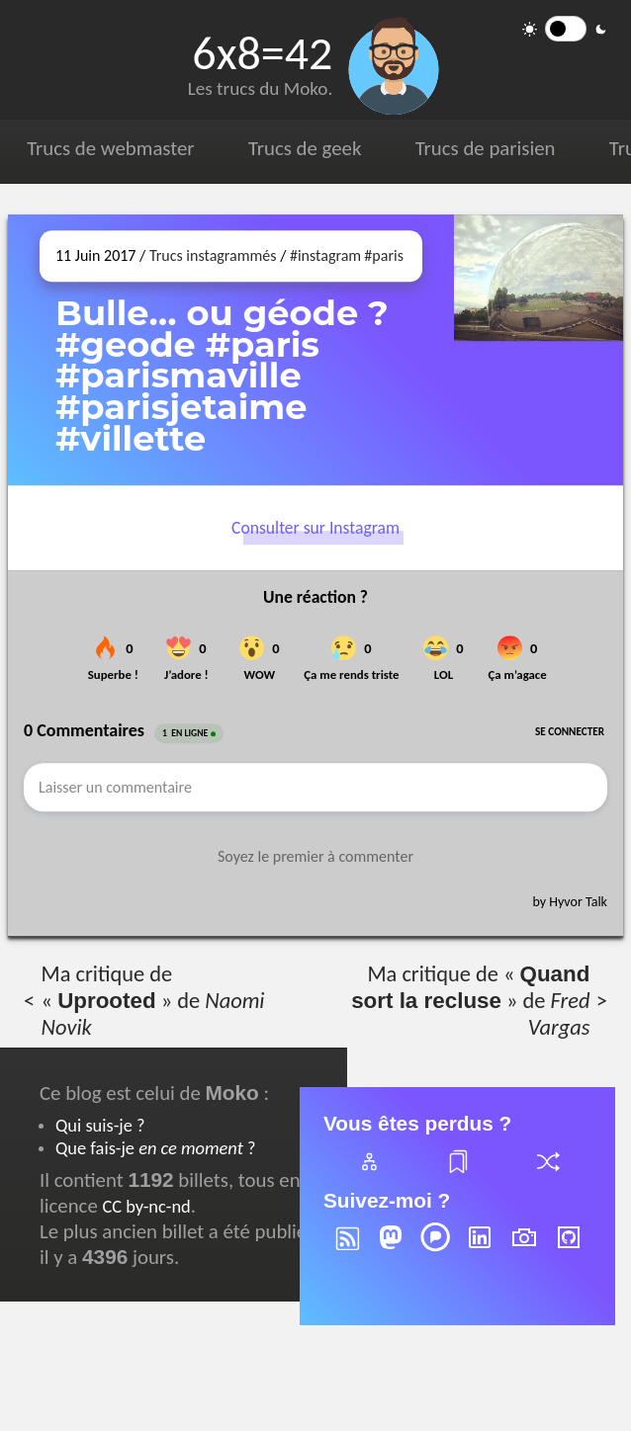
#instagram (325, 255)
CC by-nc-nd (146, 1206)
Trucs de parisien (485, 148)
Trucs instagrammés (213, 255)
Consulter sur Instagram (315, 529)
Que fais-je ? (155, 1147)
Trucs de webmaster (110, 148)
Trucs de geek (304, 148)
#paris (384, 255)
